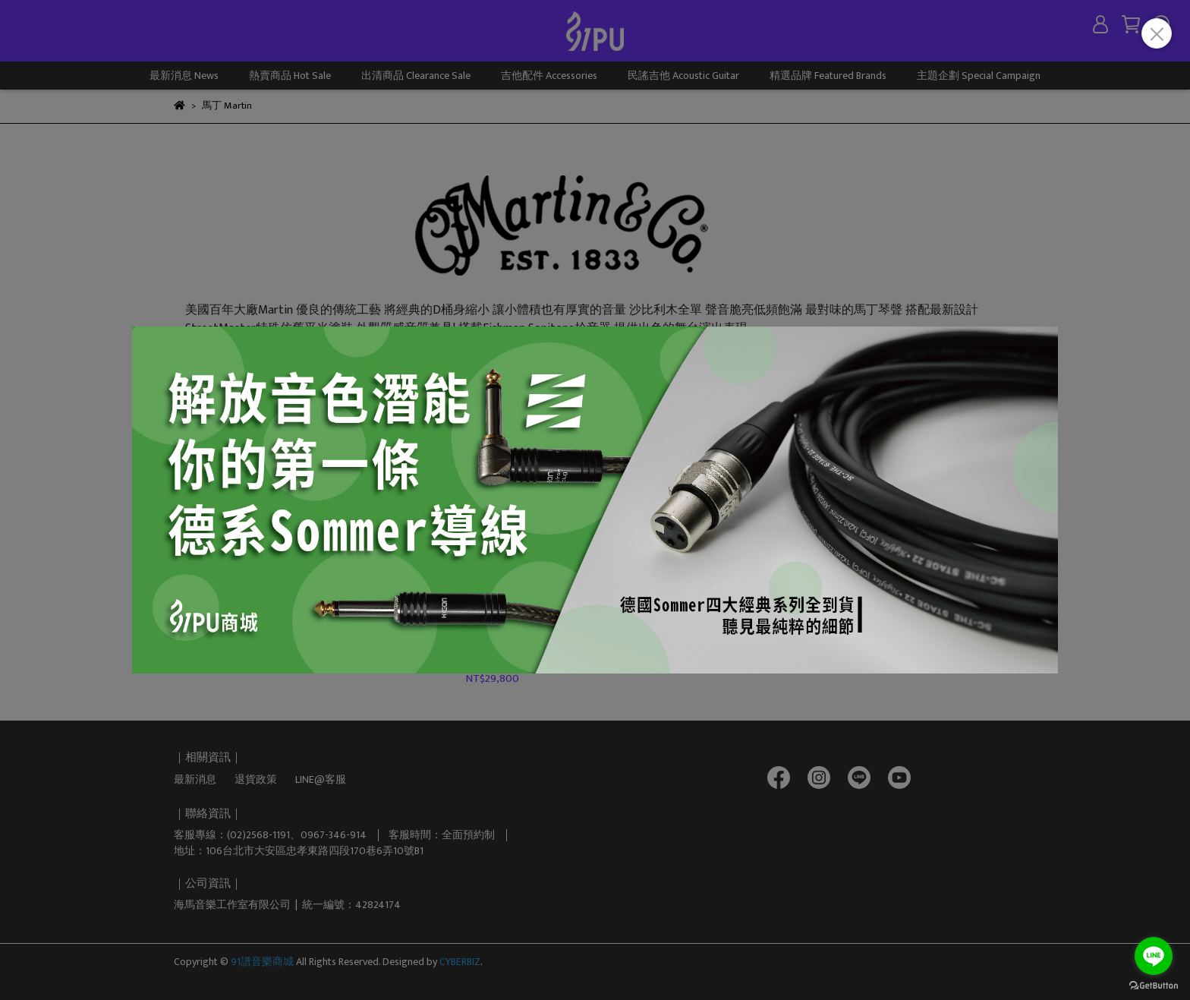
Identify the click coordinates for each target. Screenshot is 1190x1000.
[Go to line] (1154, 956)
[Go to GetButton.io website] (1153, 984)
